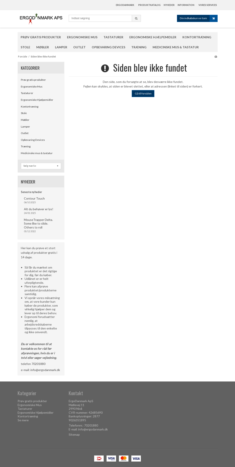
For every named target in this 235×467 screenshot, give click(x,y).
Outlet (24, 133)
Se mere (23, 420)
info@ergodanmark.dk (45, 370)
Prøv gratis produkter (33, 79)
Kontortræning (29, 106)
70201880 (38, 364)
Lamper (25, 126)
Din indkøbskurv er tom (198, 18)
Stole (24, 113)
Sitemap (74, 434)
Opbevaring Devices (33, 139)
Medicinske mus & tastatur (37, 153)
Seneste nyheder (31, 192)
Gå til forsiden (143, 93)
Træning (26, 146)
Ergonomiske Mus (31, 86)
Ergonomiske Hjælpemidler (37, 99)
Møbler (25, 119)
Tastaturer (27, 93)
